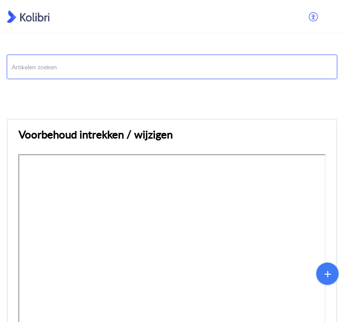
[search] (172, 67)
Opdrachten (23, 90)
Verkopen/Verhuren (76, 90)
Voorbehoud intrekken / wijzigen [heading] (95, 134)
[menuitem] (314, 16)
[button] (314, 16)
